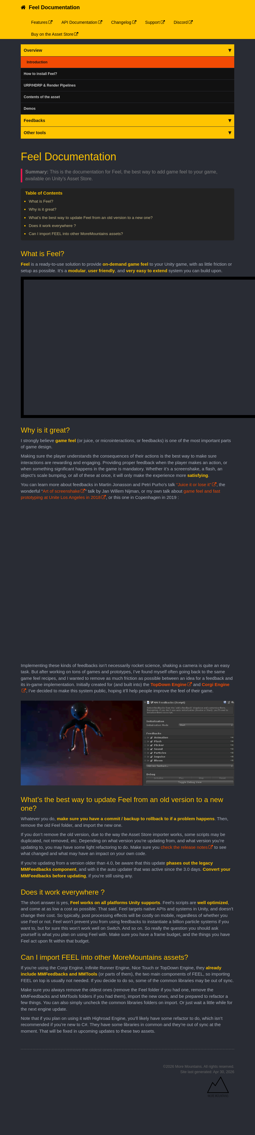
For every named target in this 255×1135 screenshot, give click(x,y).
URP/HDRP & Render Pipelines (50, 85)
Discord (181, 22)
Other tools (127, 133)
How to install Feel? (40, 74)
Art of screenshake (61, 491)
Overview (127, 50)
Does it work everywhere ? (52, 225)
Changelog (121, 22)
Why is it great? (42, 209)
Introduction (37, 62)
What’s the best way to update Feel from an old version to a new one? (91, 217)
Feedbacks (127, 120)
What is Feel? (41, 201)
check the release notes (184, 847)
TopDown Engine (169, 684)
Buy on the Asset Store (52, 34)
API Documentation (79, 22)
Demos (30, 109)
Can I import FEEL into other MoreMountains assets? (76, 233)
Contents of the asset (42, 97)
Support (152, 22)
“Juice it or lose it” (193, 484)
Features (39, 22)
